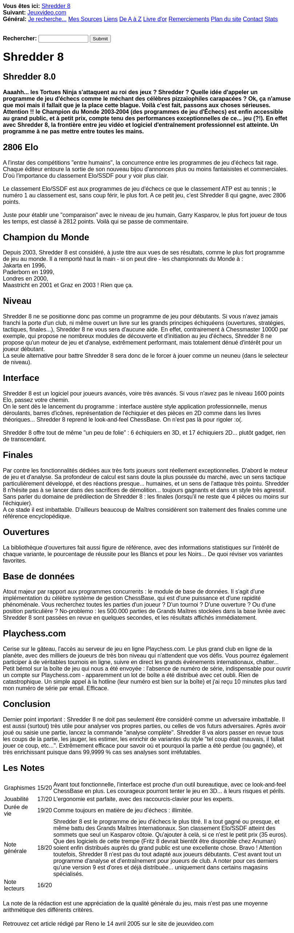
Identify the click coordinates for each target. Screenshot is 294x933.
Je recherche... (47, 19)
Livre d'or (155, 19)
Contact (253, 19)
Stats (271, 19)
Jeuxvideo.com (47, 12)
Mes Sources (85, 19)
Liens (110, 19)
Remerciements (189, 19)
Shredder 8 (55, 6)
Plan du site (226, 19)
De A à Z (130, 19)
